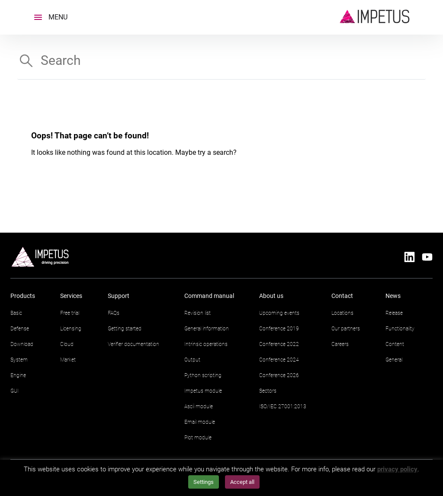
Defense (19, 329)
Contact (342, 295)
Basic (16, 313)
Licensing (70, 329)
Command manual (209, 295)
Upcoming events (279, 313)
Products (22, 295)
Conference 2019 (279, 329)
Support (118, 295)
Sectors (267, 391)
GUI (14, 391)
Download (21, 344)
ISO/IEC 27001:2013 (282, 406)
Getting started (124, 329)
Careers (340, 344)
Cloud (67, 344)
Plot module (198, 438)
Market (68, 360)
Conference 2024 (279, 360)
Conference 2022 (279, 344)
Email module (199, 422)
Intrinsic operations (206, 344)
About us (271, 295)
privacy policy (397, 469)
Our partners (345, 329)
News (393, 295)
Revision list (197, 313)
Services (71, 295)
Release (394, 313)
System (19, 360)
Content (394, 344)
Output (192, 360)
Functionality (399, 329)
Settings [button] (203, 482)
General (393, 360)
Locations (342, 313)
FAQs (113, 313)
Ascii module (198, 406)
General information (206, 329)
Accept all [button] (242, 482)
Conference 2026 (279, 375)
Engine (18, 375)
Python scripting (203, 375)
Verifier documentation (133, 344)
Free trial (69, 313)
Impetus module (203, 391)
